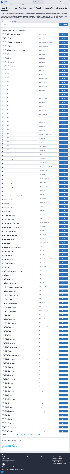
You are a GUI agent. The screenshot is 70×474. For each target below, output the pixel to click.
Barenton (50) (42, 262)
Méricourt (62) (42, 90)
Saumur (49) (42, 290)
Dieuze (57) (42, 174)
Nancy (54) (42, 50)
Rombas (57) (42, 230)
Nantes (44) (42, 122)
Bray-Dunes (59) (43, 98)
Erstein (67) (42, 282)
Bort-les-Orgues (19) (44, 303)
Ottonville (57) (42, 206)
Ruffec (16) (42, 154)
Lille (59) (41, 70)
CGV (37, 470)
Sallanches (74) (43, 363)
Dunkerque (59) (43, 86)
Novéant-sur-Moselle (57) (45, 170)
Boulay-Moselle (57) (44, 222)
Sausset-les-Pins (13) (44, 186)
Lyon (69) (41, 210)
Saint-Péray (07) (43, 371)
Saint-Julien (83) (43, 158)
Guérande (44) (42, 110)
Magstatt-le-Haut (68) (44, 367)
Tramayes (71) (42, 74)
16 (28, 434)
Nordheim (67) (42, 34)
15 (26, 434)
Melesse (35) (42, 274)
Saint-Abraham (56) (43, 242)
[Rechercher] (63, 24)
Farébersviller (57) (43, 335)
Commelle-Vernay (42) (44, 359)
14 (24, 434)
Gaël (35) (41, 238)
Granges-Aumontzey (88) (45, 391)
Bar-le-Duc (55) (43, 58)
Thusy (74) (42, 138)
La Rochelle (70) (43, 82)
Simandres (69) (43, 286)
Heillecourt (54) (43, 307)
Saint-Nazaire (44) (43, 46)
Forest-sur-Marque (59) (44, 78)
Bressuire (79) (42, 319)
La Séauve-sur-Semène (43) (45, 166)
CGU (39, 470)
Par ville (14, 21)
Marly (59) (41, 278)
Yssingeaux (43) (43, 403)
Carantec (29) (42, 315)
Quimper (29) (42, 266)
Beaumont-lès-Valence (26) (45, 42)
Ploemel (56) (42, 146)
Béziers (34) (42, 383)
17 (30, 434)
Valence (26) (42, 351)
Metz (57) (41, 299)
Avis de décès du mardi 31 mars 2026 (9, 447)
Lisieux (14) (42, 250)
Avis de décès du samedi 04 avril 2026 (9, 442)
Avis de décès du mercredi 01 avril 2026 (10, 446)
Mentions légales (44, 470)
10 (17, 434)
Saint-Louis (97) (43, 270)
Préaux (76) (42, 254)
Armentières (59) (43, 114)
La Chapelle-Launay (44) (44, 331)
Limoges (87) (42, 150)
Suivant (38, 434)
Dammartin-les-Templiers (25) (46, 415)
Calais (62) (42, 66)
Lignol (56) (42, 126)
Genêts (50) (42, 214)
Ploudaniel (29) (42, 355)
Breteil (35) (42, 106)
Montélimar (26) (43, 194)
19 (33, 434)
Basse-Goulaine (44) (44, 182)
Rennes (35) (42, 130)
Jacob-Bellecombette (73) (45, 375)
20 (35, 434)
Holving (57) (42, 431)
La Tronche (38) (43, 102)
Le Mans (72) (42, 54)
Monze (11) (42, 387)
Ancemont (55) (42, 226)
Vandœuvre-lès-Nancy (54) (45, 134)
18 (31, 434)
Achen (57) (42, 427)
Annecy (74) (42, 218)
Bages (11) (42, 407)
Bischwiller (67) (42, 399)
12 (21, 434)
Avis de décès (3, 4)
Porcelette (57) (43, 343)
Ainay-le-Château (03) (44, 395)
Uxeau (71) (42, 190)
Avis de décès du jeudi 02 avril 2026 (9, 445)
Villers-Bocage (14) (43, 198)
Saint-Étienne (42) (43, 311)
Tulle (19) (41, 142)
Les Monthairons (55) (44, 423)
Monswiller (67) (43, 347)
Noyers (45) (42, 38)
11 (19, 434)
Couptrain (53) (42, 162)
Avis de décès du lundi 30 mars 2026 (9, 449)
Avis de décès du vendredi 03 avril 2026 (10, 444)
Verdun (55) (42, 411)
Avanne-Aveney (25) (44, 178)
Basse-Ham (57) (43, 339)
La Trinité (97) (42, 62)
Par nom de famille (6, 21)
